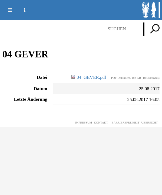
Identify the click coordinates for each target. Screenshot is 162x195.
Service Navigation (21, 10)
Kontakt (101, 122)
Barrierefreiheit (125, 122)
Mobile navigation (7, 10)
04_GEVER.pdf (89, 77)
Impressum (83, 122)
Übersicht (149, 122)
